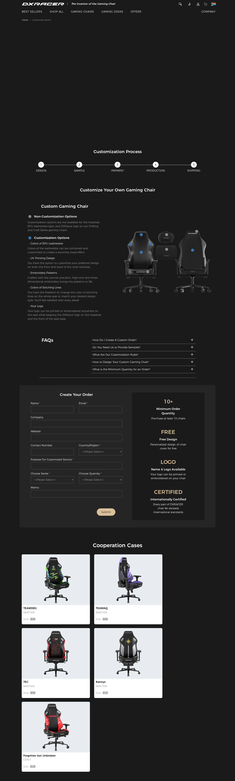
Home (25, 20)
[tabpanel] (117, 83)
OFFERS (136, 11)
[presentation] (66, 512)
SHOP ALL (56, 11)
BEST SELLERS (32, 11)
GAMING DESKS (112, 11)
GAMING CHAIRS (82, 11)
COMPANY (208, 11)
